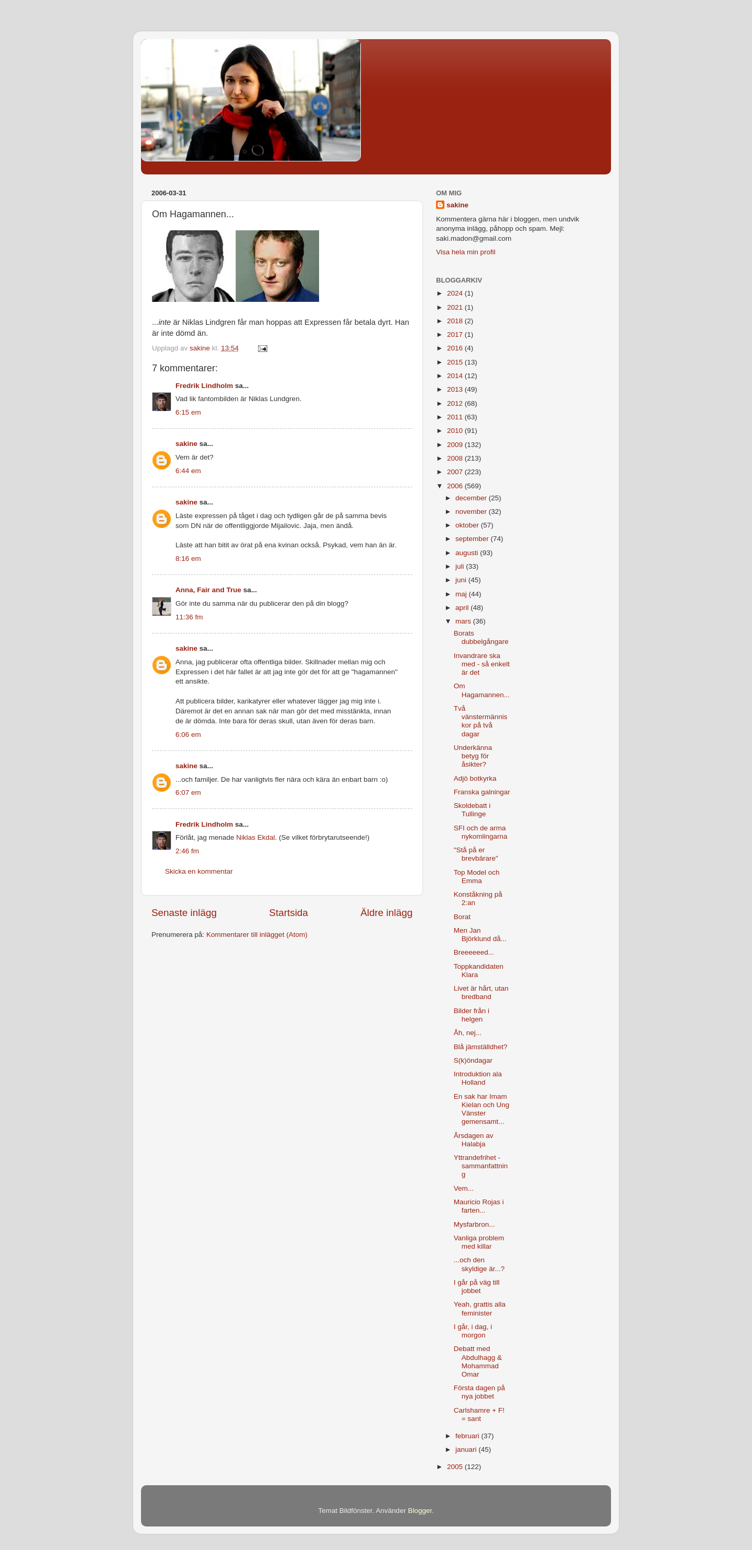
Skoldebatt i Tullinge (472, 810)
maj (462, 594)
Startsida (288, 912)
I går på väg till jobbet (477, 1286)
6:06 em (188, 734)
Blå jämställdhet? (481, 1047)
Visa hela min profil (466, 252)
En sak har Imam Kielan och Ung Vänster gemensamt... (482, 1109)
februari (468, 1436)
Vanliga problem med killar (479, 1242)
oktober (468, 525)
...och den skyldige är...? (479, 1264)
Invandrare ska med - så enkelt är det (482, 664)
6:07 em (188, 792)
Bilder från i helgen (471, 1015)
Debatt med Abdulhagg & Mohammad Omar (478, 1361)
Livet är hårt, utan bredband (481, 992)
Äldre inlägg (386, 912)
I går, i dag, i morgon (473, 1331)
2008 (456, 458)
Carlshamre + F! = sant (479, 1414)
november (472, 511)
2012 (456, 403)
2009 (456, 445)
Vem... (464, 1188)
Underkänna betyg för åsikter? (473, 756)
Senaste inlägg (184, 912)
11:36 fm (189, 617)
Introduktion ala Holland (478, 1078)
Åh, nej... (467, 1033)
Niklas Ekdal (255, 837)
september (473, 539)
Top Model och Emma (477, 876)
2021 (456, 307)
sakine (186, 444)
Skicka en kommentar (199, 871)
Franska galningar (482, 792)
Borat (462, 917)
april (463, 608)
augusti (467, 553)
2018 (456, 321)
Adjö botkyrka (475, 778)
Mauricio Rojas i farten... (479, 1206)
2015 (456, 362)
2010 (456, 431)
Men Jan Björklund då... (480, 934)
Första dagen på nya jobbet (479, 1392)
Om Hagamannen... (482, 690)
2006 (456, 486)
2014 (456, 376)
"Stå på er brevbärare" (476, 854)
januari (466, 1449)
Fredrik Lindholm (204, 386)
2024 (456, 293)
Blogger (420, 1510)
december (472, 498)
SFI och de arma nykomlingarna (481, 832)
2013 (456, 389)
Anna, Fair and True (208, 590)
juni (461, 580)
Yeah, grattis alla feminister (480, 1308)
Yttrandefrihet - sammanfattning (481, 1166)
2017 (456, 334)
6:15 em (188, 412)
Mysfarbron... (474, 1224)
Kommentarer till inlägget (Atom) (257, 934)
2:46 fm (187, 851)
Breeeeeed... (474, 952)
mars (464, 621)
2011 (456, 417)
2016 (456, 348)
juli (460, 566)
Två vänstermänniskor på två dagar (481, 721)
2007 (456, 472)
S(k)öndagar (473, 1060)
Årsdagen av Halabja (474, 1140)
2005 (456, 1467)
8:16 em (188, 558)
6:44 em (188, 471)
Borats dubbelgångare (481, 637)
